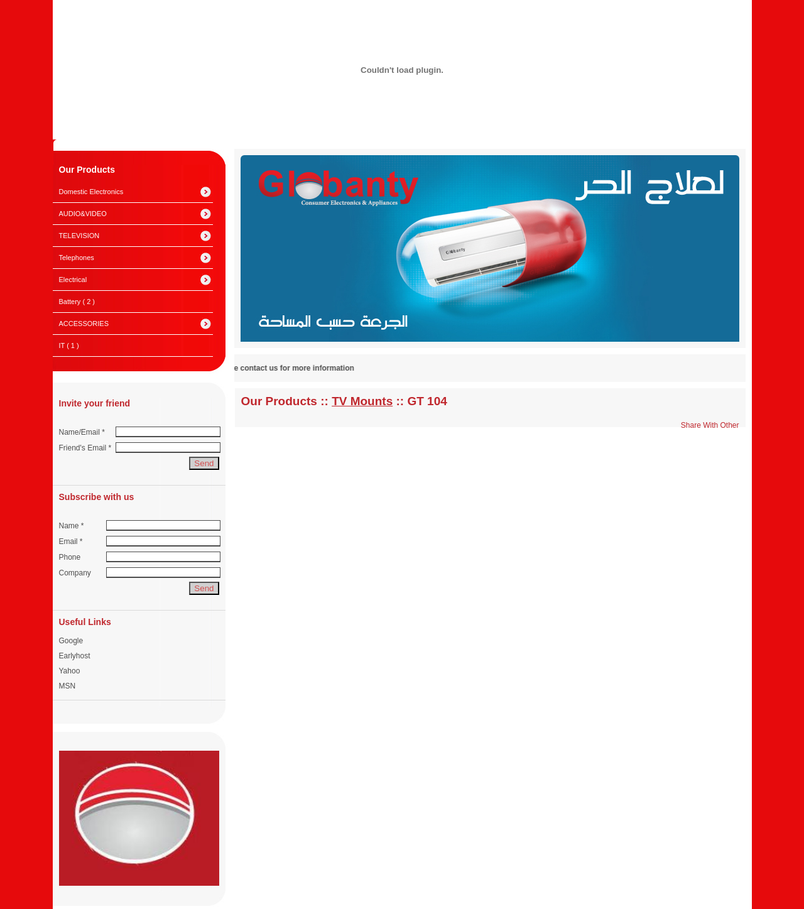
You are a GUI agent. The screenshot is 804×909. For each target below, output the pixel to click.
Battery (77, 301)
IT (69, 345)
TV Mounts (362, 401)
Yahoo (69, 671)
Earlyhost (74, 655)
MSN (67, 686)
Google (71, 640)
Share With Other (710, 425)
